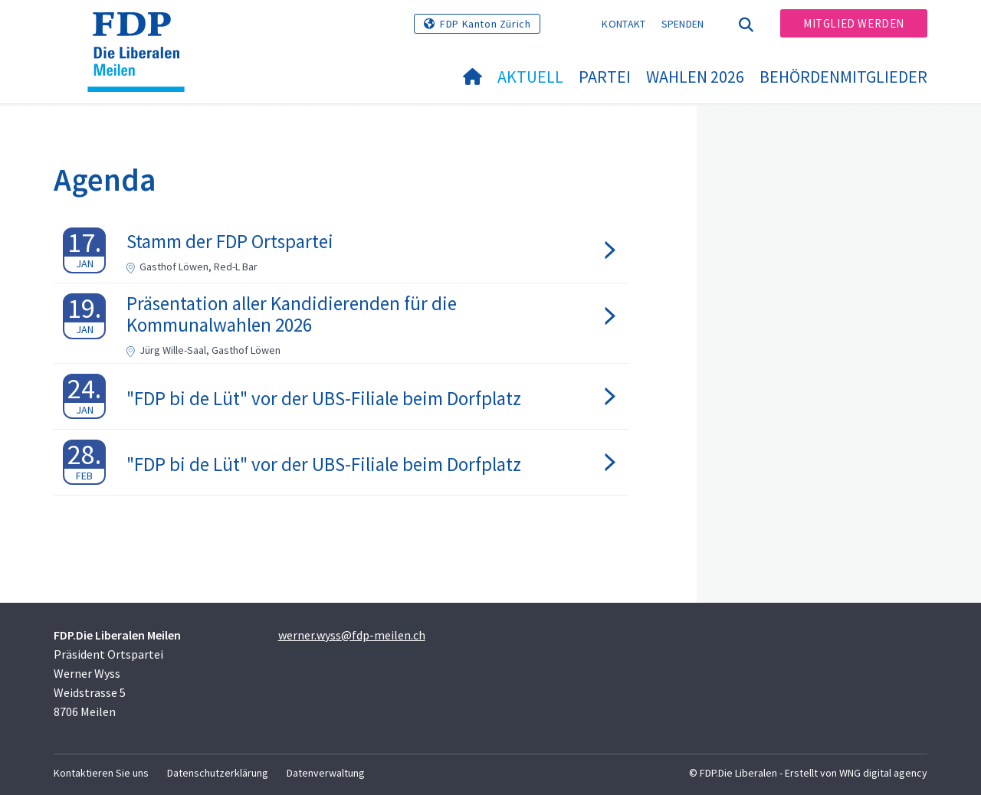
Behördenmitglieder (843, 76)
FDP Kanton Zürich (485, 24)
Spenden (682, 24)
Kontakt (623, 24)
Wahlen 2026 (695, 76)
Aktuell (530, 76)
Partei (605, 76)
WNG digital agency (883, 773)
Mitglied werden (853, 23)
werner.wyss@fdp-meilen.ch (351, 635)
